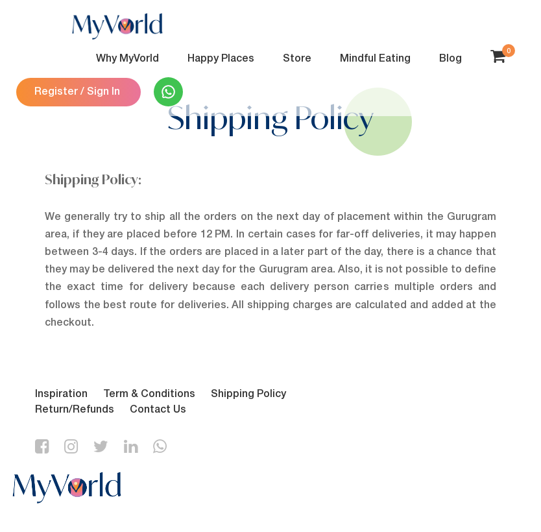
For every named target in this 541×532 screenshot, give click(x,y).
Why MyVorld (127, 59)
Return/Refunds (74, 410)
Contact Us (158, 410)
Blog (450, 59)
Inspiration (61, 394)
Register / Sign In (77, 92)
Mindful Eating (375, 59)
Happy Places (220, 59)
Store (297, 59)
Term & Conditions (149, 394)
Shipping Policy (248, 394)
